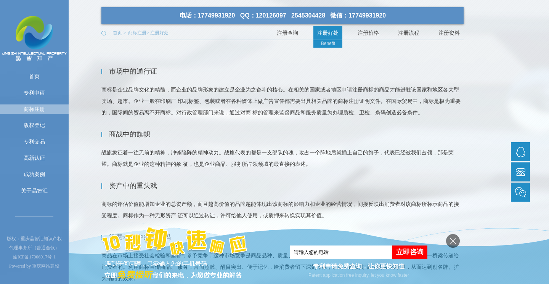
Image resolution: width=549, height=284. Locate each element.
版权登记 (34, 125)
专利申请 (34, 93)
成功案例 (34, 174)
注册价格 (368, 33)
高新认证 (34, 158)
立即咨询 (410, 252)
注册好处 (159, 32)
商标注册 (34, 109)
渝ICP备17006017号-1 (34, 257)
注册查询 (287, 33)
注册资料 (449, 33)
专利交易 (34, 141)
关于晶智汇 (34, 191)
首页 (34, 76)
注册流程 (408, 33)
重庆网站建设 (45, 266)
